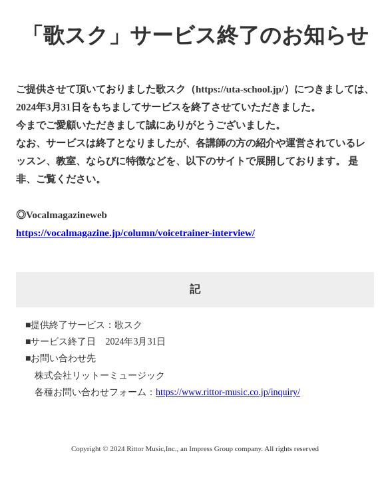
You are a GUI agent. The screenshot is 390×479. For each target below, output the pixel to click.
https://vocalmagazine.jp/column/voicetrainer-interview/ (135, 233)
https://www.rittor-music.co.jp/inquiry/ (228, 392)
